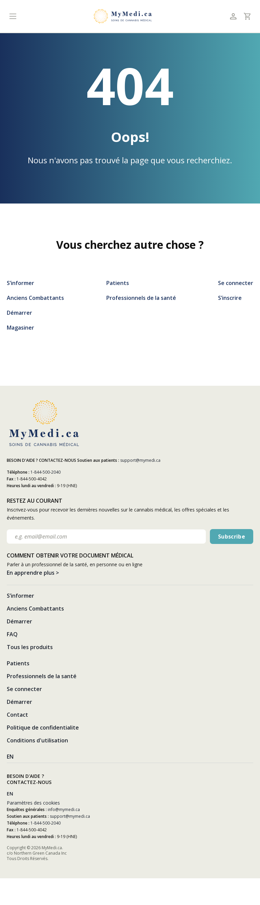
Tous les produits (30, 647)
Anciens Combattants (35, 298)
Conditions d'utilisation (37, 740)
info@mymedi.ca (64, 809)
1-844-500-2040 (45, 472)
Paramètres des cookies (33, 803)
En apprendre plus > (33, 572)
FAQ (12, 634)
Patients (117, 283)
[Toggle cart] (247, 16)
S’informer (20, 283)
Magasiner (20, 327)
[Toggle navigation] (13, 16)
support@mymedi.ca (140, 460)
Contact (17, 714)
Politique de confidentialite (43, 727)
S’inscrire (230, 298)
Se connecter (235, 283)
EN (10, 756)
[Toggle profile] (233, 16)
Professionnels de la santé (141, 298)
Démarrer (19, 312)
